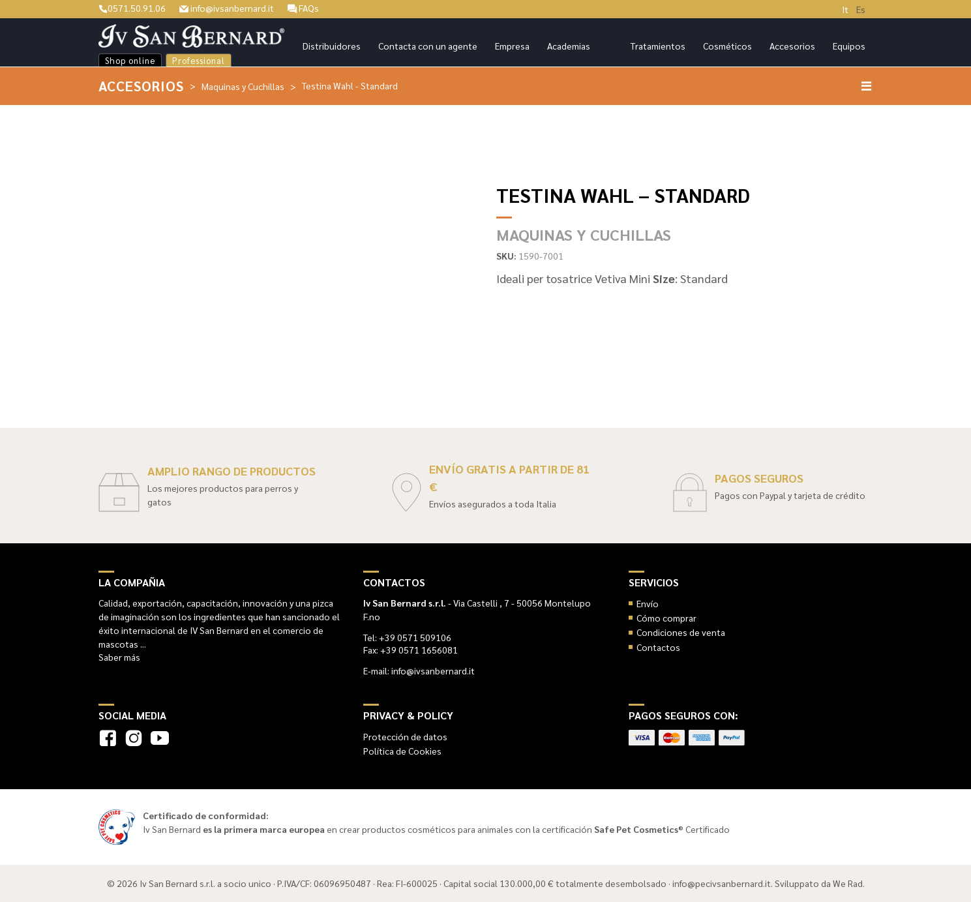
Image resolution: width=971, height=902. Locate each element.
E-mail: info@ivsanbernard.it (419, 670)
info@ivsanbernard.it (226, 8)
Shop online (130, 60)
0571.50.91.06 (132, 8)
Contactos (658, 647)
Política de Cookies (402, 751)
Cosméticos (727, 46)
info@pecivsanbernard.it (721, 883)
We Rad (848, 883)
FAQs (303, 8)
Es (860, 9)
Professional (198, 60)
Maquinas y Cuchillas (243, 86)
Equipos (849, 46)
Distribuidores (332, 46)
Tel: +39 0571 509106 (407, 637)
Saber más (119, 657)
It (845, 9)
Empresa (512, 46)
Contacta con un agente (427, 46)
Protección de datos (405, 736)
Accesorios (792, 46)
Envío (647, 603)
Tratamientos (658, 46)
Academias (568, 46)
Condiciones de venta (680, 632)
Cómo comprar (666, 618)
